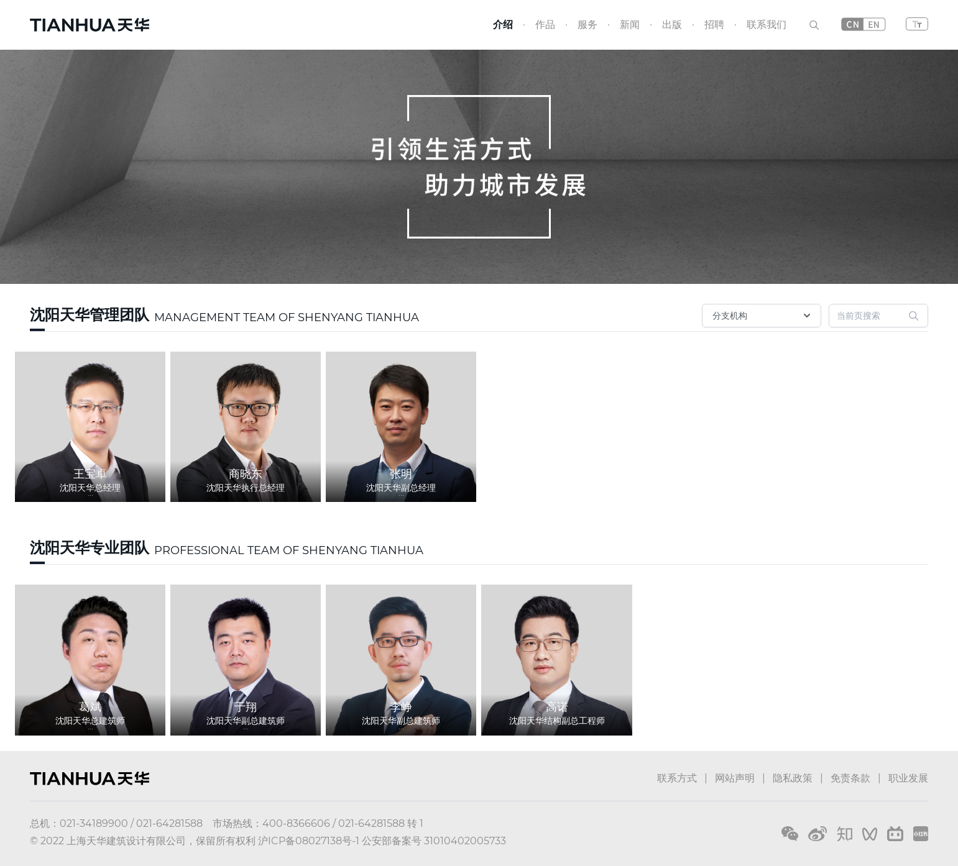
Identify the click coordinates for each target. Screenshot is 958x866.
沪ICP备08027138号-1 (308, 841)
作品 (545, 24)
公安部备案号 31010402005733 (434, 841)
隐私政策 (793, 778)
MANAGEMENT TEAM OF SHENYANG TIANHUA (286, 317)
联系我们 (766, 24)
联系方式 (677, 778)
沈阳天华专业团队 (89, 548)
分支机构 (762, 315)
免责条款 (850, 778)
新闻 (630, 24)
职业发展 (908, 778)
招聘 (714, 24)
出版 (672, 24)
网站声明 (735, 778)
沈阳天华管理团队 (89, 315)
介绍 (503, 24)
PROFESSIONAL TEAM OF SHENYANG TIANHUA (288, 550)
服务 (587, 24)
